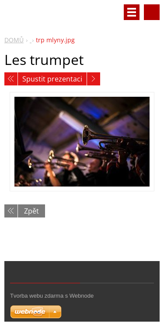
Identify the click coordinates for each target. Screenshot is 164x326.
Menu (131, 12)
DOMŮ (14, 40)
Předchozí (10, 78)
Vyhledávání (152, 12)
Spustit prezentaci (52, 79)
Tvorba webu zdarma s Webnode (52, 295)
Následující (93, 78)
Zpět (31, 211)
